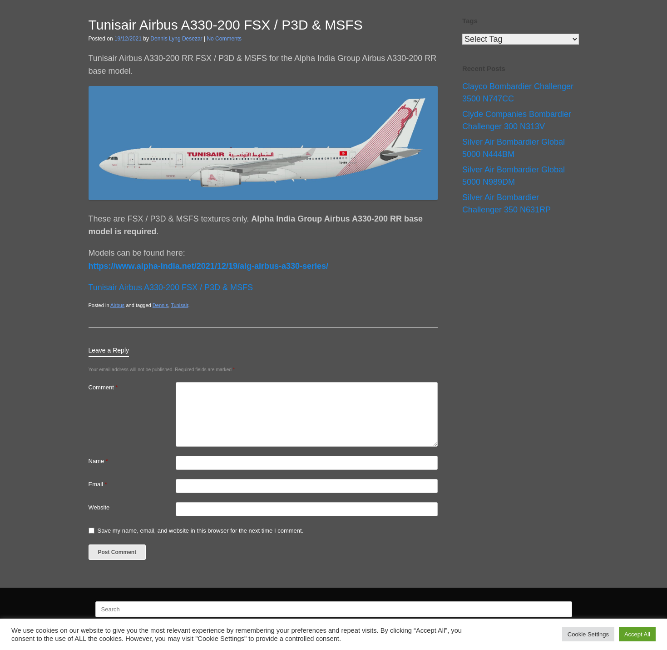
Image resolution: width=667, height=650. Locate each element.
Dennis (160, 305)
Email (98, 484)
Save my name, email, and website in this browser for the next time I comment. (201, 530)
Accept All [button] (637, 634)
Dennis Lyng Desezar (176, 38)
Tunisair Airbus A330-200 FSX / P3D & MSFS (171, 287)
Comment (103, 387)
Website (99, 507)
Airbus (117, 305)
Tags (470, 21)
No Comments (224, 38)
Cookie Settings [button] (588, 634)
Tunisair (179, 305)
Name (98, 461)
